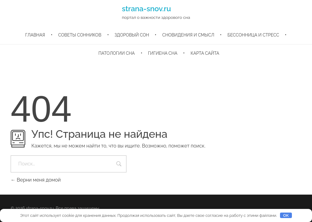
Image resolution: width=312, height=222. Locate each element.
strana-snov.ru (146, 8)
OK (286, 215)
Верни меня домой (36, 180)
